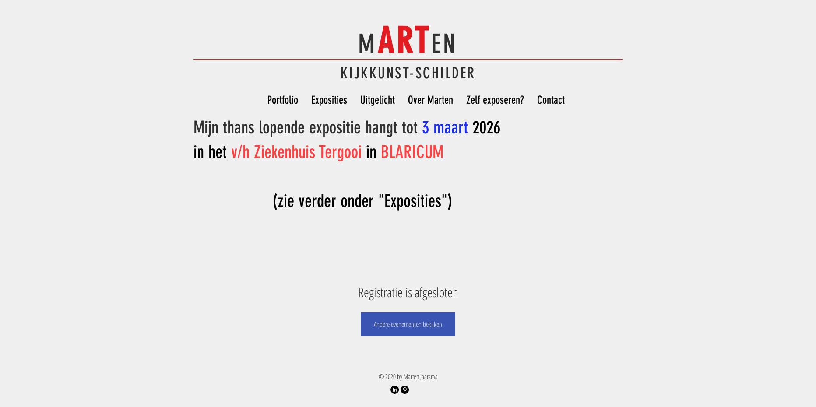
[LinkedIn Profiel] (394, 390)
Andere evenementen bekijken (408, 324)
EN (444, 44)
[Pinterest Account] (405, 390)
